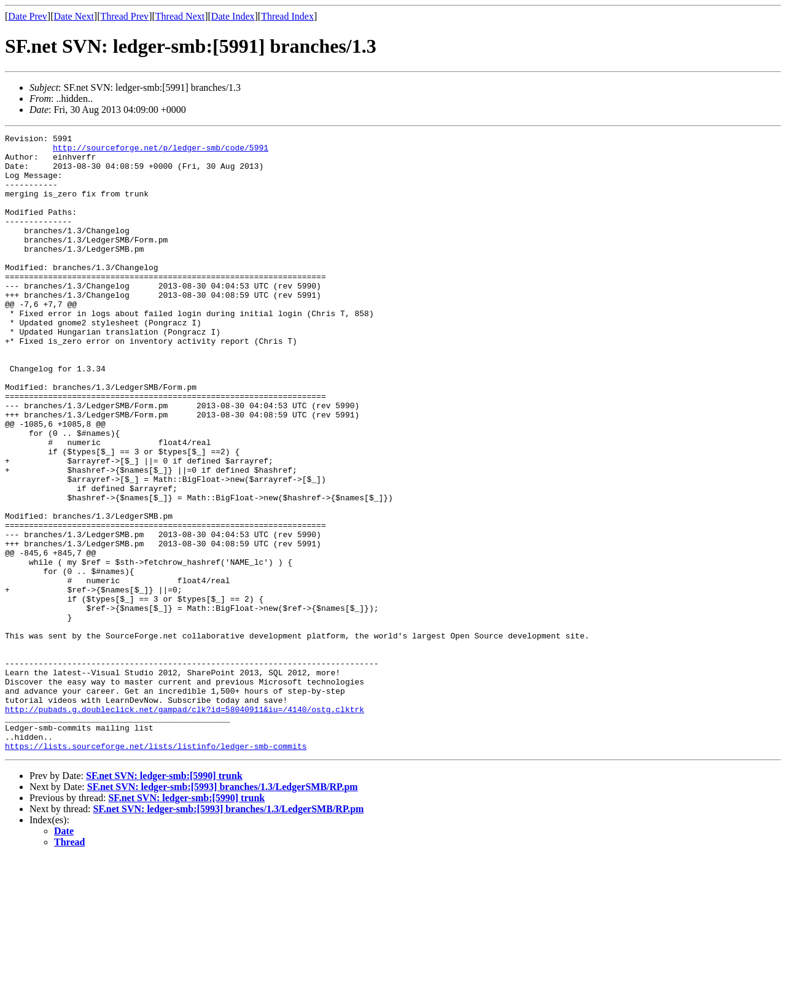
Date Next (74, 16)
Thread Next (179, 16)
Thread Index (287, 16)
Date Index (233, 16)
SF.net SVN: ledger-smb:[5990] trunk (164, 899)
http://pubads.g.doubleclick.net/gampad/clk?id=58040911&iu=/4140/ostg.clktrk (184, 825)
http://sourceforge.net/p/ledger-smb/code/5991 (160, 151)
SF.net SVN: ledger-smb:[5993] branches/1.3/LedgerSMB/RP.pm (222, 910)
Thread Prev (124, 16)
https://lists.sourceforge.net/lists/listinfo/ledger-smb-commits (155, 869)
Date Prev (27, 16)
